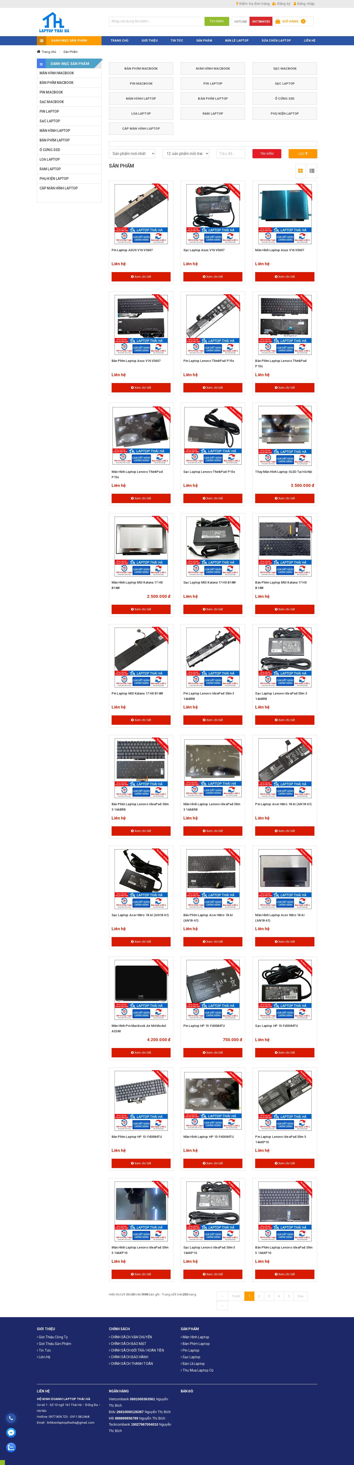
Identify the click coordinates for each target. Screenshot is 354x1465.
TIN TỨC (177, 37)
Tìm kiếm (267, 151)
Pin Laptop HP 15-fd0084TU (204, 1023)
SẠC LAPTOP (285, 80)
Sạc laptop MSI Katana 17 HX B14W (209, 580)
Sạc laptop (190, 1354)
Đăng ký (281, 3)
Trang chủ (49, 49)
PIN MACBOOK (141, 80)
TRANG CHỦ (120, 37)
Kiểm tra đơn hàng (253, 3)
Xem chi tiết (141, 274)
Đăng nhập (304, 3)
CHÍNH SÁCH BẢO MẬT (128, 1341)
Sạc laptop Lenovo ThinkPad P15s (209, 469)
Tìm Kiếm (216, 21)
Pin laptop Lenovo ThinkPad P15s (208, 358)
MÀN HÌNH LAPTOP (141, 95)
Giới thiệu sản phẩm (54, 1341)
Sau (300, 1293)
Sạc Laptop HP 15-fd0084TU (276, 1023)
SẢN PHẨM (204, 37)
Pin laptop (190, 1348)
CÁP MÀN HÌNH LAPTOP (141, 125)
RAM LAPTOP (213, 110)
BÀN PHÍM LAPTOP (213, 95)
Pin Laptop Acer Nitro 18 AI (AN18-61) (283, 801)
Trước (236, 1293)
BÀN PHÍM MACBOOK (141, 65)
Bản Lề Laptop (237, 37)
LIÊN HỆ (309, 37)
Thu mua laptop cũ (197, 1368)
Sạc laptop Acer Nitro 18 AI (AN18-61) (140, 912)
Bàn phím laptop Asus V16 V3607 (136, 358)
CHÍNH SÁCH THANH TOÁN (131, 1361)
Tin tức (44, 1348)
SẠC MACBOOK (284, 65)
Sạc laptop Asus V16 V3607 (204, 247)
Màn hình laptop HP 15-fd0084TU (208, 1134)
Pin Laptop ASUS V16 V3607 (132, 247)
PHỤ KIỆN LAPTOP (285, 110)
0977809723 (261, 21)
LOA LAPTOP (141, 110)
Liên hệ (43, 1354)
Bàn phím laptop (195, 1341)
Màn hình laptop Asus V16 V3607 (279, 247)
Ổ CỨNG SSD (285, 95)
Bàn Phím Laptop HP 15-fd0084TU (137, 1134)
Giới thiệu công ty (52, 1334)
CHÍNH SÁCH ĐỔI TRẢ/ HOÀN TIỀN (136, 1348)
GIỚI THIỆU (150, 37)
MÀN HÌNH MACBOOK (213, 65)
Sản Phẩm (70, 49)
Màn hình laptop (195, 1334)
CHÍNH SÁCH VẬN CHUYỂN (130, 1334)
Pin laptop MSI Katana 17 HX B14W (137, 691)
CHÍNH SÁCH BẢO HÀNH (128, 1354)
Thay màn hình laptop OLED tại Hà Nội (283, 469)
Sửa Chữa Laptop (276, 37)
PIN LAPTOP (212, 80)
